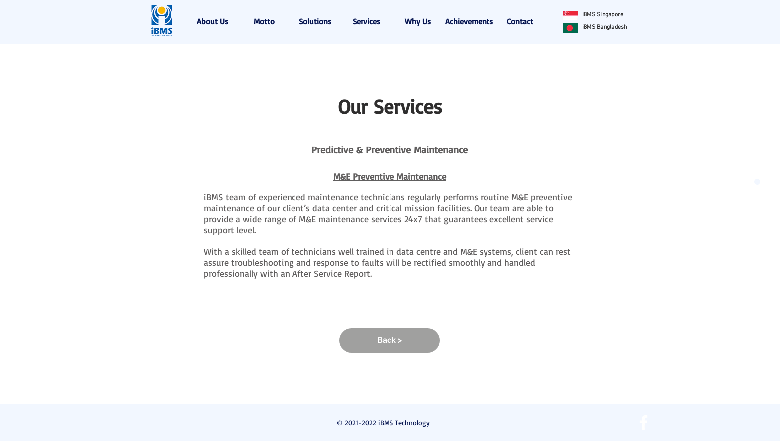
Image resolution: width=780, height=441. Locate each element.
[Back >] (389, 340)
